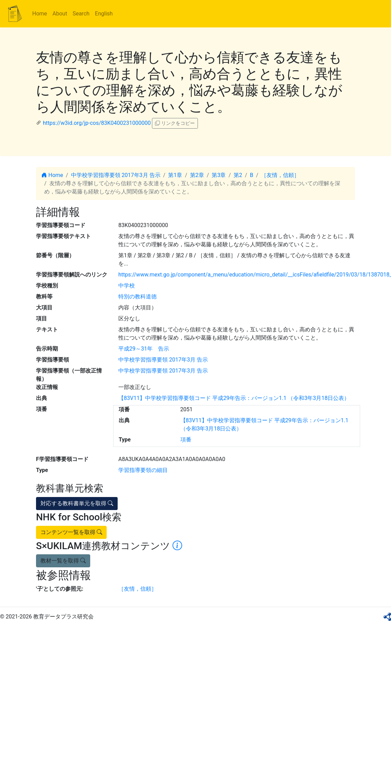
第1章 (175, 175)
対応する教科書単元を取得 (76, 503)
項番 (185, 439)
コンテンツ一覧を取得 (71, 532)
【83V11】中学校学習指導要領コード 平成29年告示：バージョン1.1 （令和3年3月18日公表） (233, 398)
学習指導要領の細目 (143, 470)
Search (81, 13)
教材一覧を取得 (63, 560)
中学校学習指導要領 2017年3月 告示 (116, 175)
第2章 (197, 175)
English (104, 13)
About (59, 13)
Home (39, 13)
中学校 (126, 285)
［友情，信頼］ (280, 175)
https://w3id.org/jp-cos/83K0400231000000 (97, 123)
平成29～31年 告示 (143, 348)
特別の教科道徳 (137, 296)
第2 (238, 175)
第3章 (219, 175)
